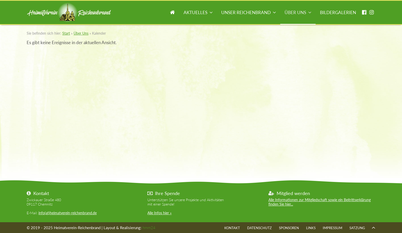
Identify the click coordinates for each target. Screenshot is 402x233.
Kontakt (232, 228)
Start (172, 13)
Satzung (357, 228)
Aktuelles (195, 12)
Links (311, 228)
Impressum (332, 228)
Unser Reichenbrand (246, 12)
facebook (364, 13)
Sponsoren (289, 228)
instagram (371, 13)
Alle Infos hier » (159, 213)
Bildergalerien (338, 12)
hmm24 (149, 227)
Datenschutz (259, 228)
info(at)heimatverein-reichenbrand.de (67, 213)
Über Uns (295, 12)
